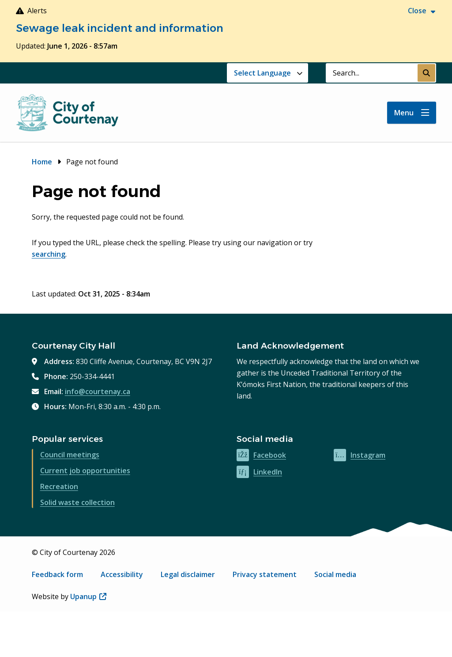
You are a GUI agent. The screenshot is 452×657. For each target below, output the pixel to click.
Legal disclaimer (188, 574)
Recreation (59, 486)
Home (42, 162)
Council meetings (69, 455)
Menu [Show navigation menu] (404, 113)
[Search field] (372, 73)
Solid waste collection (77, 502)
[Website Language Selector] (267, 73)
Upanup (88, 596)
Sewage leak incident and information (119, 28)
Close (417, 10)
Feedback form (57, 574)
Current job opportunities (85, 470)
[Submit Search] (426, 73)
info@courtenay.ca (97, 391)
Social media (335, 574)
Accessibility (122, 574)
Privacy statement (265, 574)
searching (48, 254)
